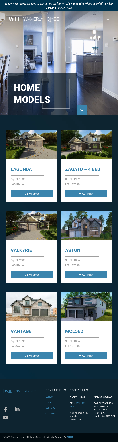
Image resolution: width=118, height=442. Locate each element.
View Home (32, 193)
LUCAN (48, 402)
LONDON (49, 397)
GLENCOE (50, 408)
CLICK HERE (65, 7)
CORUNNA (50, 413)
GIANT (70, 437)
